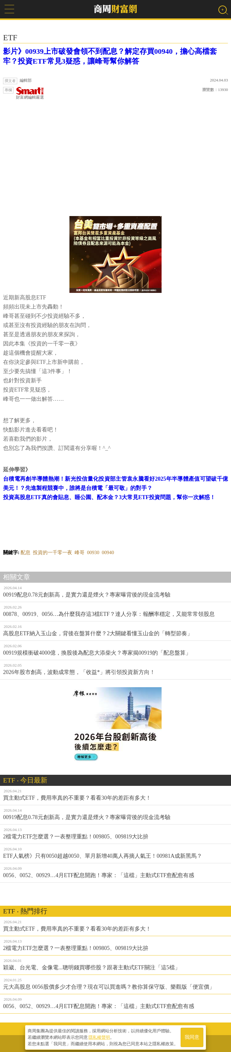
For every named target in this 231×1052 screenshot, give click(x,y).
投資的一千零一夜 (52, 552)
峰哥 (79, 552)
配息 (25, 552)
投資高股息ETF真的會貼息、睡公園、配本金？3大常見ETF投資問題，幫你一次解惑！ (109, 497)
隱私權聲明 (99, 1036)
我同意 (192, 1037)
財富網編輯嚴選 (30, 93)
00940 (108, 552)
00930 (93, 552)
